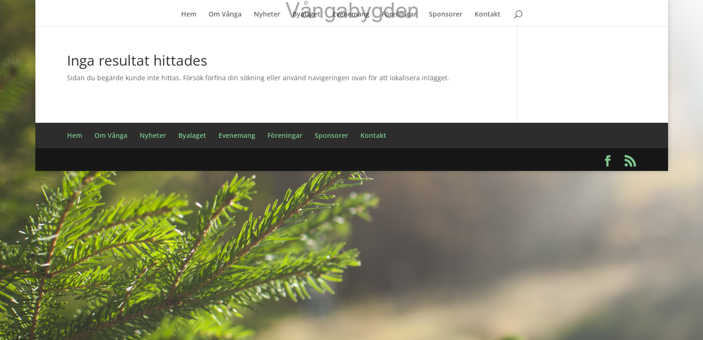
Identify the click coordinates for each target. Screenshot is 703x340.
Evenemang (351, 14)
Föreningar (399, 14)
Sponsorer (445, 14)
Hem (188, 14)
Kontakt (488, 14)
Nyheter (267, 14)
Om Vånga (225, 14)
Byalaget (306, 14)
